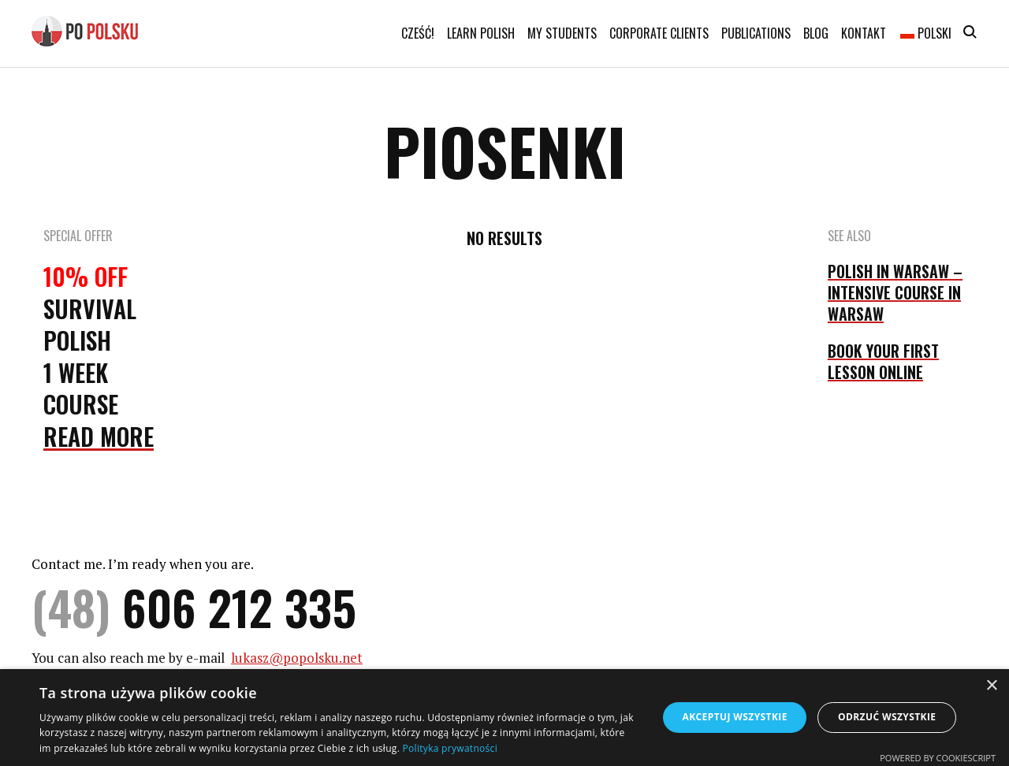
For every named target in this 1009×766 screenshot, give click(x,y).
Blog (815, 33)
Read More (98, 436)
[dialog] (504, 717)
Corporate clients (659, 33)
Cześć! (417, 33)
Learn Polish (481, 33)
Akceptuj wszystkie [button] (734, 716)
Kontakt (863, 33)
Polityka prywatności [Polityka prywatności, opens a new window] (450, 748)
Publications (756, 33)
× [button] (991, 686)
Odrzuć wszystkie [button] (887, 716)
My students (562, 33)
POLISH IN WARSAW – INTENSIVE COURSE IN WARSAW (895, 292)
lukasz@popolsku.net (297, 658)
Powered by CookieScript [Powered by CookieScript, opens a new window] (938, 758)
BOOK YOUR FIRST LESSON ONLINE (883, 361)
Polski (925, 33)
